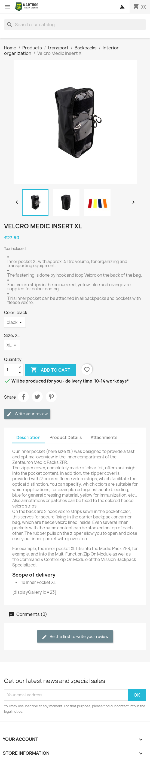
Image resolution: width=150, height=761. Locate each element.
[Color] (15, 322)
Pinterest (51, 396)
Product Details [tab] (66, 437)
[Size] (12, 345)
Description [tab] (28, 437)
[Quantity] (10, 370)
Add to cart (50, 370)
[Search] (75, 24)
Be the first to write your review (75, 637)
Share (23, 396)
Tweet (37, 396)
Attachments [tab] (104, 437)
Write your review (27, 414)
